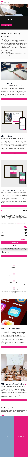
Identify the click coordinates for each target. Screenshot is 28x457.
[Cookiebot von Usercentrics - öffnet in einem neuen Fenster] (23, 210)
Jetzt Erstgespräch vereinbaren (6, 25)
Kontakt (7, 436)
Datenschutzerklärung (20, 223)
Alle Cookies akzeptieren (14, 242)
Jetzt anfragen (14, 153)
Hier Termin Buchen (21, 436)
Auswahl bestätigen (14, 245)
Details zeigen (22, 239)
